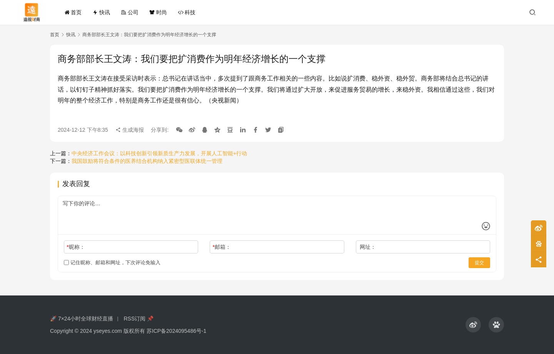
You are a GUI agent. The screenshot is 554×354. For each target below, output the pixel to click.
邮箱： (222, 247)
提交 (479, 262)
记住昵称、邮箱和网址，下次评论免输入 (112, 262)
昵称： (76, 247)
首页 (73, 12)
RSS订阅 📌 (138, 318)
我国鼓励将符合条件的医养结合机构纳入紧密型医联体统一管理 (147, 161)
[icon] (473, 324)
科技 (186, 12)
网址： (368, 247)
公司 (129, 12)
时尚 (158, 12)
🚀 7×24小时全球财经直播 (81, 318)
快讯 (101, 12)
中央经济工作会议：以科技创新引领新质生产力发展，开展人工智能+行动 (159, 153)
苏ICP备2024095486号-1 (177, 331)
